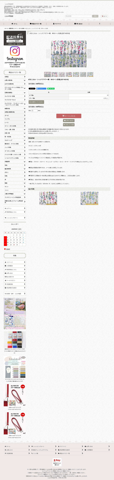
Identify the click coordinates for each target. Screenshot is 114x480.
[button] (99, 24)
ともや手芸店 (9, 16)
